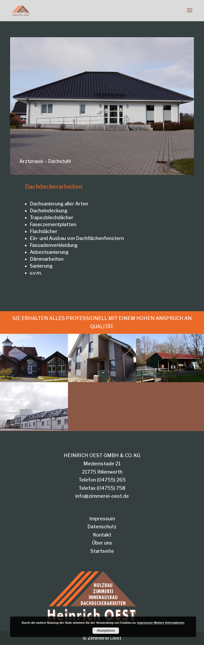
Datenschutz (102, 526)
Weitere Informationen (169, 622)
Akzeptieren (106, 631)
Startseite (102, 551)
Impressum (102, 518)
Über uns (102, 543)
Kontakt (102, 535)
